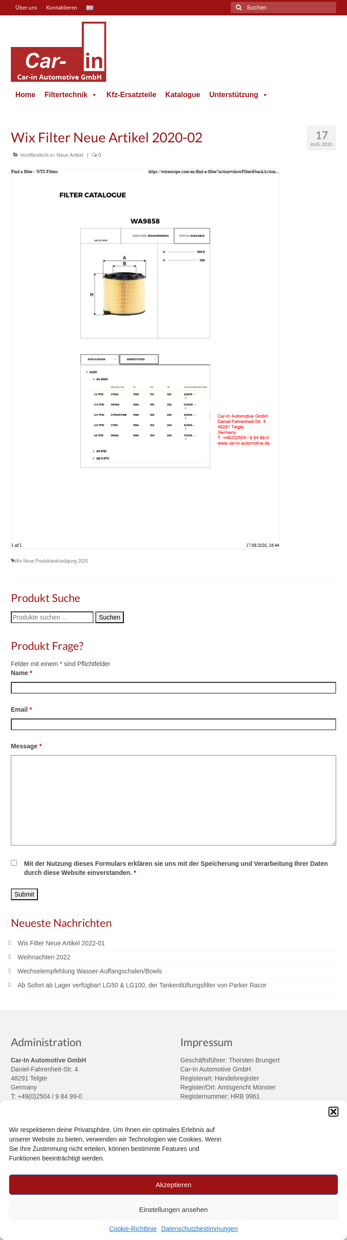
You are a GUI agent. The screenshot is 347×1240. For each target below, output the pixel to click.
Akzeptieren (173, 1184)
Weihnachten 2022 (44, 957)
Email (21, 709)
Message (26, 746)
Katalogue (182, 95)
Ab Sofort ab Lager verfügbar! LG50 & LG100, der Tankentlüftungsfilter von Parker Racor (142, 985)
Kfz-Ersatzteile (131, 95)
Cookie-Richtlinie (133, 1228)
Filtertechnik (70, 95)
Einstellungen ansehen (173, 1209)
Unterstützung (238, 95)
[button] (333, 1111)
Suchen (109, 617)
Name (21, 672)
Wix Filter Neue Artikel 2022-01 (61, 943)
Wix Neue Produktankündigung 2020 (51, 561)
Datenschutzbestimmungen (199, 1228)
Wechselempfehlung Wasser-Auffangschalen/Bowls (90, 971)
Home (25, 95)
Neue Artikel (69, 155)
